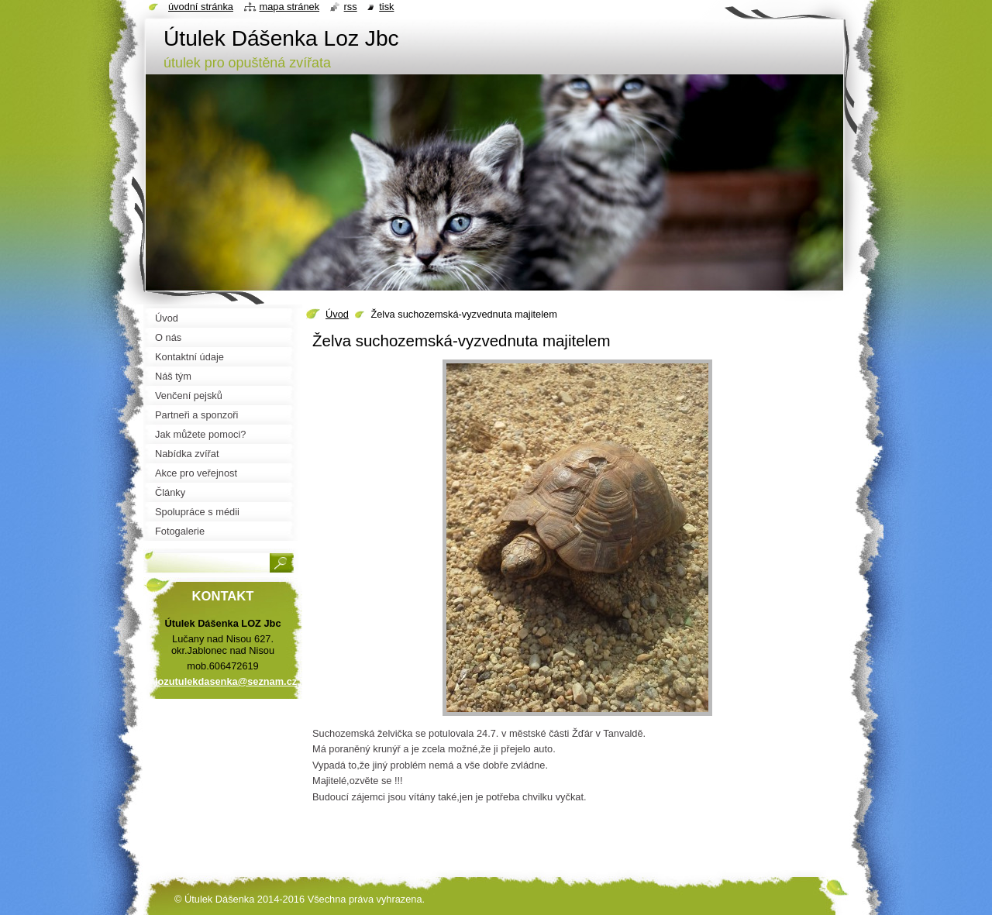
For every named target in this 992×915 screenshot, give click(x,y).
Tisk (386, 6)
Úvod (337, 314)
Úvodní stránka (200, 6)
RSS (350, 6)
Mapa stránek (290, 6)
